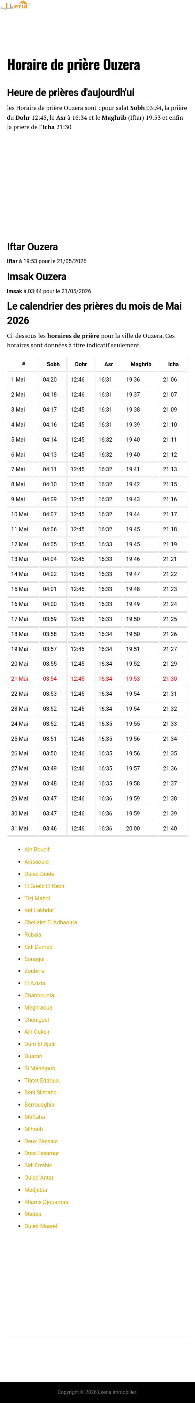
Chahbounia (39, 995)
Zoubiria (34, 971)
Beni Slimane (40, 1092)
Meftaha (34, 1117)
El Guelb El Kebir (44, 886)
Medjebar (36, 1190)
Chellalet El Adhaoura (50, 922)
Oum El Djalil (39, 1044)
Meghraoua (38, 1007)
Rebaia (32, 934)
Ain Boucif (37, 849)
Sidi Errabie (38, 1165)
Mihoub (33, 1129)
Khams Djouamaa (46, 1202)
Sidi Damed (38, 947)
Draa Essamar (41, 1153)
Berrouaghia (39, 1104)
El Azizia (34, 983)
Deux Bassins (41, 1141)
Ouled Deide (39, 874)
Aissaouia (36, 861)
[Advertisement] (97, 187)
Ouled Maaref (41, 1226)
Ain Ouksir (37, 1031)
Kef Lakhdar (39, 910)
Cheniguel (36, 1020)
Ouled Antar (39, 1177)
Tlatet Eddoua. (42, 1080)
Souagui (34, 959)
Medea (32, 1214)
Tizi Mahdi (37, 898)
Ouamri (33, 1056)
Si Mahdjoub (39, 1068)
